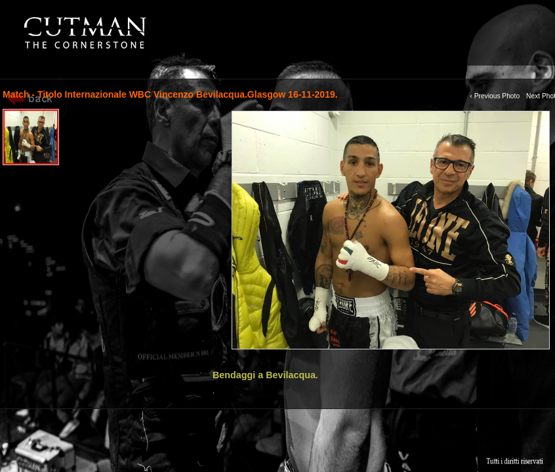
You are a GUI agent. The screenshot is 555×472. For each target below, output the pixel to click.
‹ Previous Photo (495, 96)
